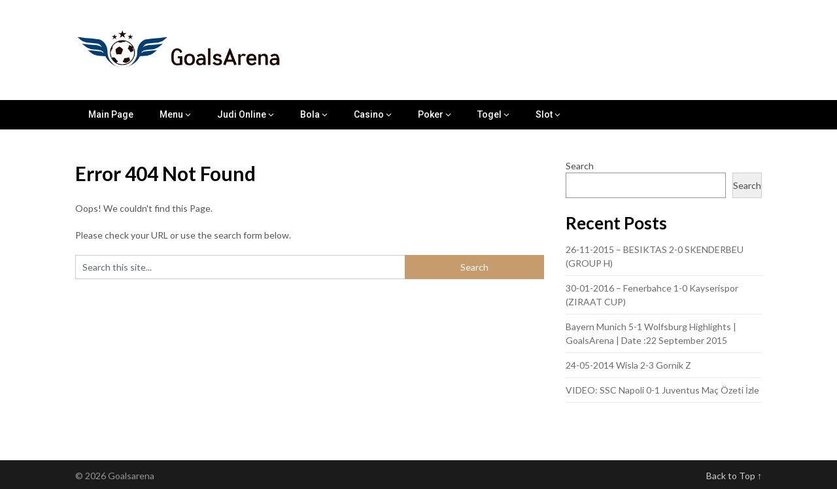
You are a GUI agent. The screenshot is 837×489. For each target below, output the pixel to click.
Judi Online (241, 114)
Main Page (110, 114)
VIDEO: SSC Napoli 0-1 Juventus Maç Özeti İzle (662, 390)
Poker (430, 114)
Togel (489, 114)
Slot (544, 114)
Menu (171, 114)
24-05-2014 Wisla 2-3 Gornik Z (628, 365)
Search (580, 165)
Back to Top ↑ (734, 475)
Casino (369, 114)
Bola (310, 114)
